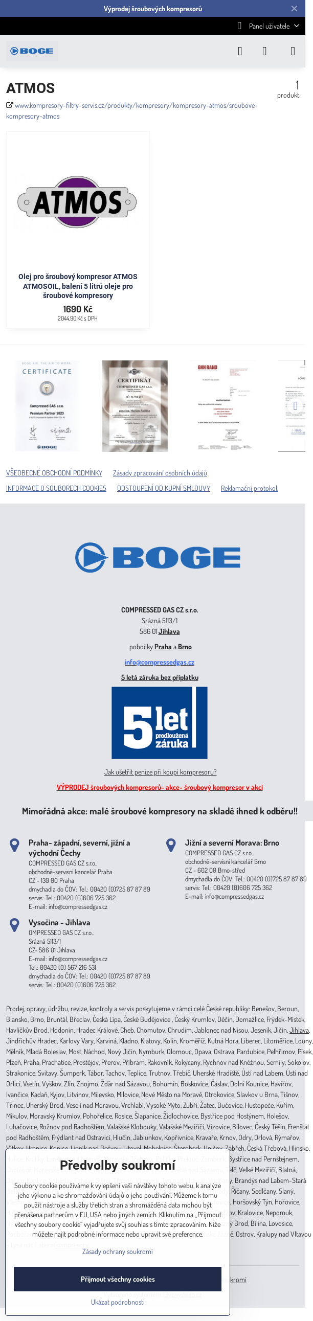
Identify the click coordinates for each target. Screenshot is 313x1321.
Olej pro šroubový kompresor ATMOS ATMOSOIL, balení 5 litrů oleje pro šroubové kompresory (78, 286)
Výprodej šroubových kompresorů (153, 8)
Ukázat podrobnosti (118, 1301)
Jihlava (169, 631)
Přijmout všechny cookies (118, 1278)
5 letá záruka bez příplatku (159, 677)
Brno (185, 646)
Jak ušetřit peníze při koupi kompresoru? (160, 771)
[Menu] (293, 51)
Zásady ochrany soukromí (117, 1251)
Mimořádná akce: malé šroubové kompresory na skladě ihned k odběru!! (160, 810)
